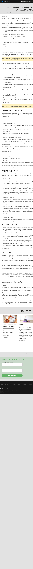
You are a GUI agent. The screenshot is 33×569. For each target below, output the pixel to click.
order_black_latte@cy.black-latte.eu (5, 389)
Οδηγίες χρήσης (8, 384)
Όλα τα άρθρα (26, 353)
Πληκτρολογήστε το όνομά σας (7, 362)
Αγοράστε (12, 376)
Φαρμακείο (30, 384)
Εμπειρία (2, 384)
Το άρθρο (24, 384)
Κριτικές (14, 384)
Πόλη (19, 384)
